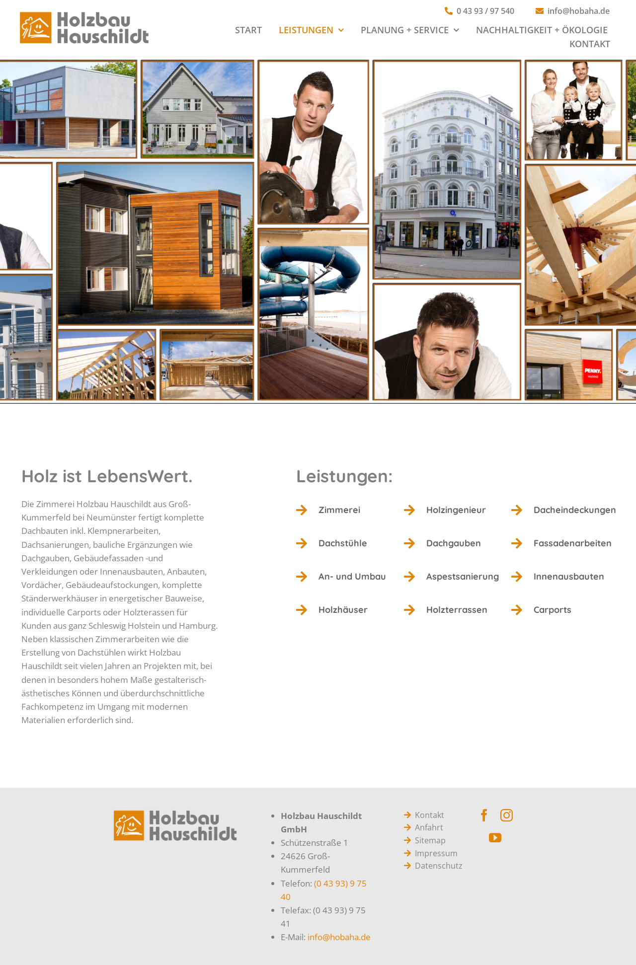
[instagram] (506, 815)
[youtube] (495, 837)
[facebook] (484, 815)
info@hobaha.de (339, 937)
